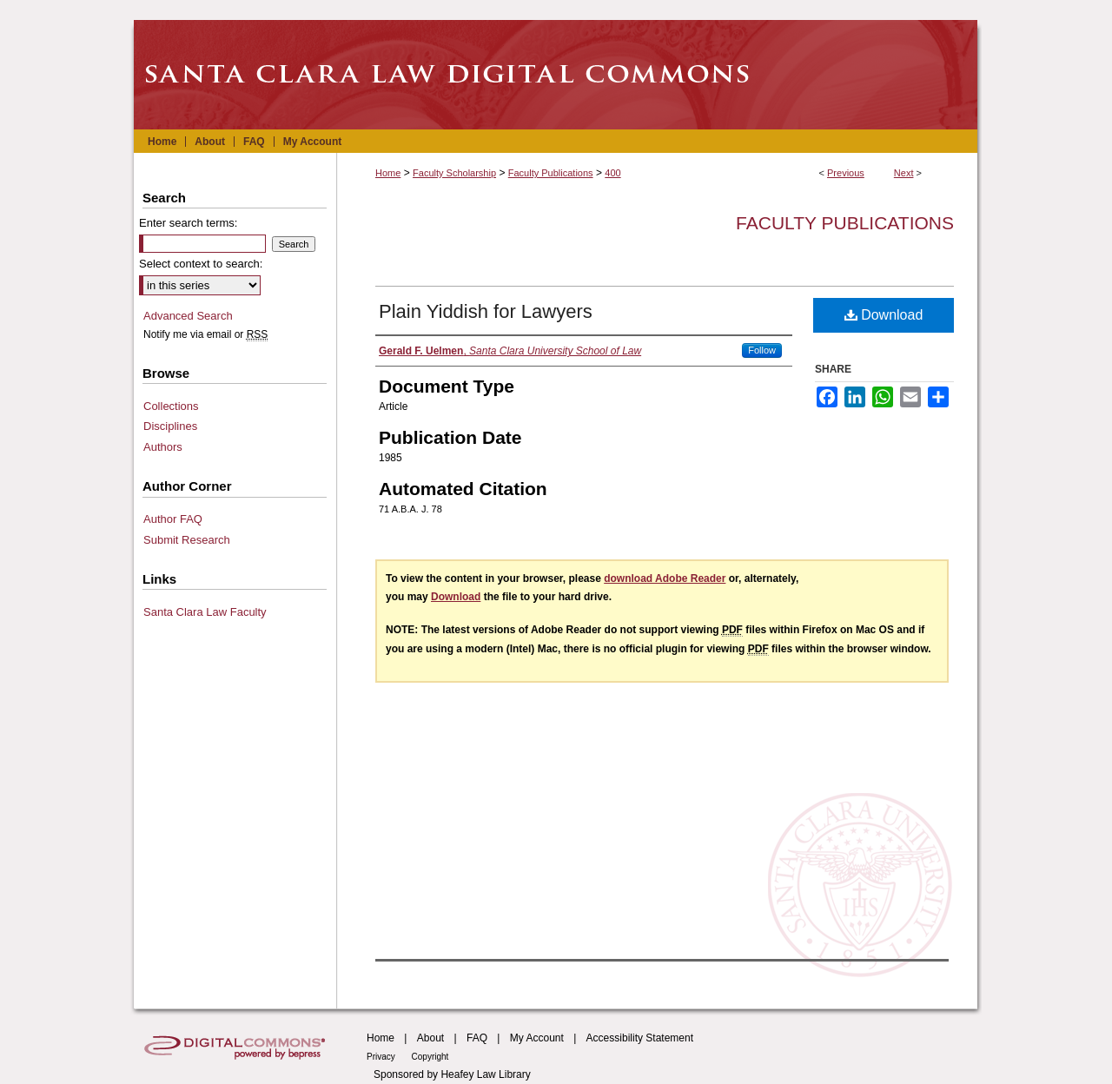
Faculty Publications (550, 173)
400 (612, 173)
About (430, 1038)
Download (883, 314)
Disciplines (170, 426)
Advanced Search (188, 315)
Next (904, 173)
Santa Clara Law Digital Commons (556, 74)
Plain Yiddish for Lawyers (485, 311)
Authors (162, 446)
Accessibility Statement (639, 1038)
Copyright (430, 1056)
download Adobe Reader (664, 578)
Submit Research (186, 539)
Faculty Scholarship (454, 173)
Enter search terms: (188, 222)
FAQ (477, 1038)
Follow (762, 350)
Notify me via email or (205, 334)
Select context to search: (200, 263)
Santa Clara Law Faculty (205, 611)
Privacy (382, 1056)
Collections (171, 406)
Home (387, 173)
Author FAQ (172, 518)
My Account (537, 1038)
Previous (845, 173)
